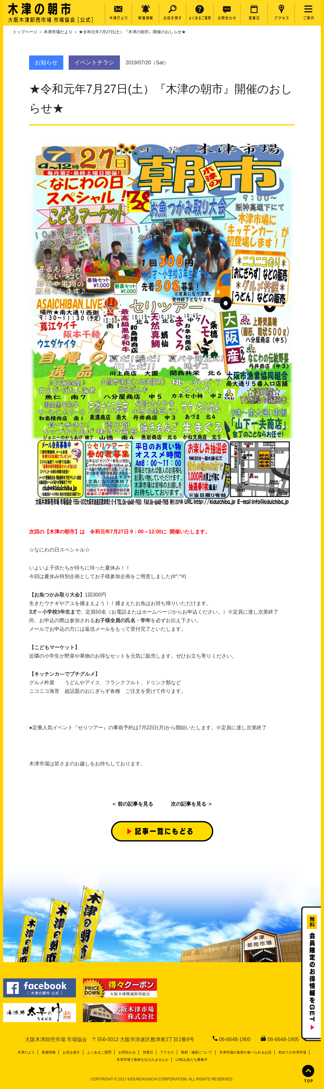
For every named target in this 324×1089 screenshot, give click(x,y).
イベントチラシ (94, 62)
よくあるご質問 (99, 1052)
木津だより (26, 1052)
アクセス (167, 1052)
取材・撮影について (196, 1052)
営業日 (148, 1052)
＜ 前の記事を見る (132, 804)
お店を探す (71, 1052)
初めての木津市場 (292, 1052)
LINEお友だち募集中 (192, 1059)
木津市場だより (58, 31)
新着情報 (49, 1052)
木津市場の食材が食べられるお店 (245, 1052)
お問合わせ (127, 1052)
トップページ (25, 31)
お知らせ (46, 62)
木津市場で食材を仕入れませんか (142, 1059)
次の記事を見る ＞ (192, 804)
